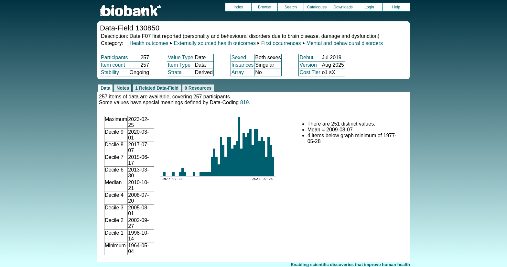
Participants (114, 57)
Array (238, 72)
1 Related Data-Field (156, 88)
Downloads (342, 7)
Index (238, 7)
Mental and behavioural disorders (344, 43)
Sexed (239, 57)
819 (244, 102)
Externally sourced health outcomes (214, 43)
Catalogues (317, 7)
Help (396, 7)
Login (369, 7)
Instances (242, 65)
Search (291, 7)
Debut (306, 57)
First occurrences (281, 43)
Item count (113, 65)
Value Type (180, 57)
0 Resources (198, 88)
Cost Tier (309, 72)
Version (308, 65)
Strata (175, 72)
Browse (264, 7)
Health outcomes (148, 43)
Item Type (179, 65)
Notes (122, 88)
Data (105, 88)
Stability (110, 72)
